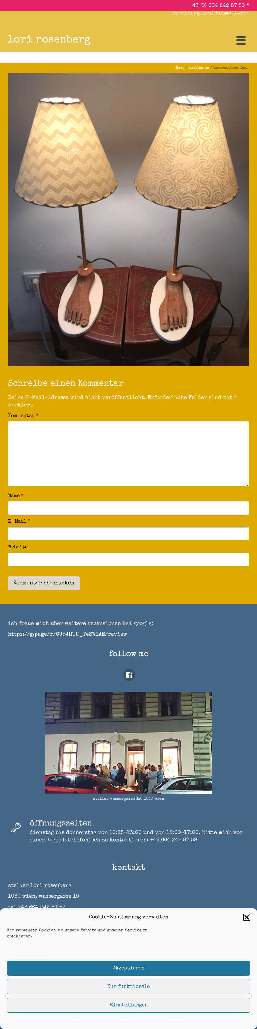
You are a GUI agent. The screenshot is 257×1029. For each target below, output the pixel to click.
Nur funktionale (128, 986)
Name (16, 495)
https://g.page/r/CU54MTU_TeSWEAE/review (67, 634)
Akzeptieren (128, 968)
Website (18, 547)
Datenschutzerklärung (138, 1020)
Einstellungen (129, 1005)
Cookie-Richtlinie (91, 1020)
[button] (246, 917)
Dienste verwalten (29, 950)
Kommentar (23, 415)
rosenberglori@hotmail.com (211, 13)
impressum (175, 1020)
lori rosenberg (49, 40)
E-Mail (19, 521)
